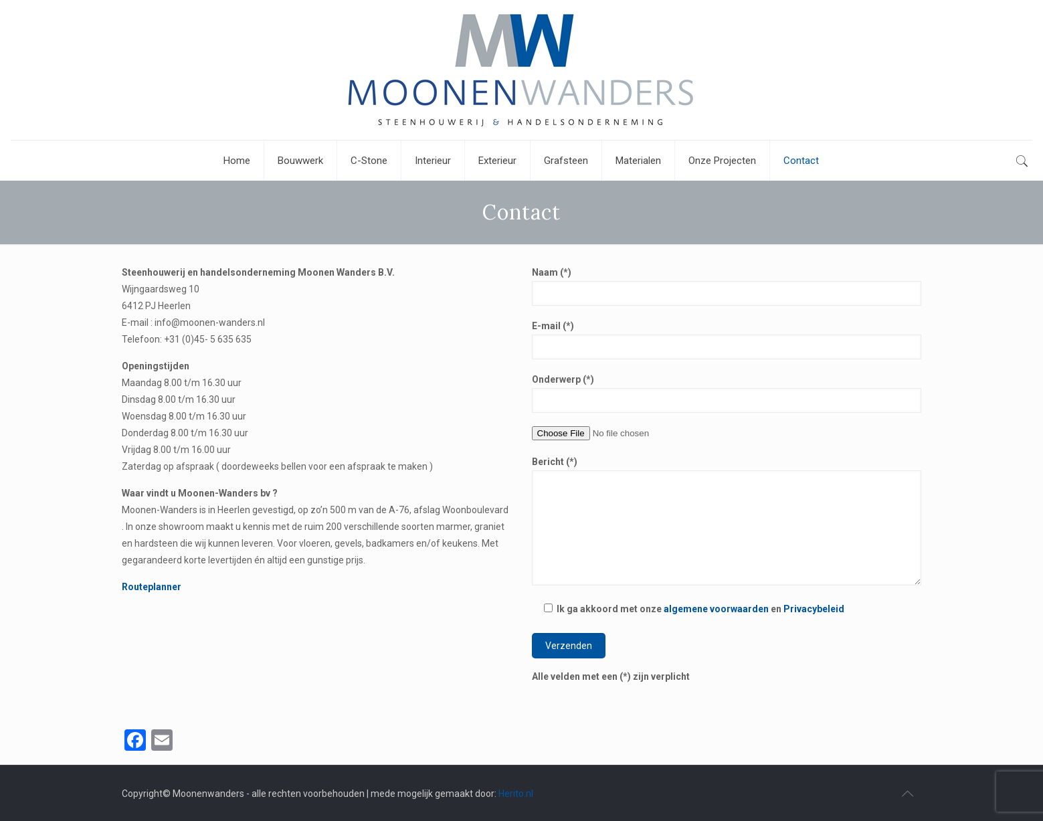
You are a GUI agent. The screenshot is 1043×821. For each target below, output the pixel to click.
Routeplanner (151, 586)
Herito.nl (515, 793)
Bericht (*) (727, 520)
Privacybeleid (813, 609)
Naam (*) (727, 286)
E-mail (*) (727, 340)
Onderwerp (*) (727, 393)
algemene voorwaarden (716, 609)
